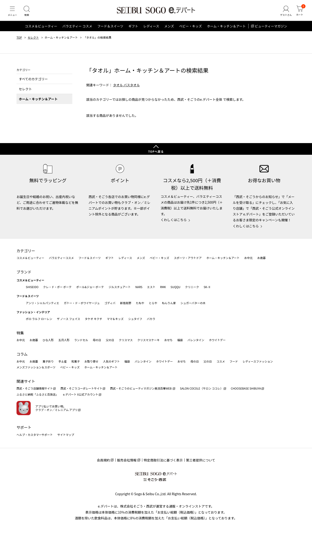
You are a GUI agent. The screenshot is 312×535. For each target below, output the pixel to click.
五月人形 (64, 340)
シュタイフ (135, 319)
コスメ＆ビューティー (41, 29)
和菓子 (75, 361)
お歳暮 (261, 258)
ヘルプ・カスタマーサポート (35, 435)
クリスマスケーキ (148, 340)
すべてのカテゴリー (33, 81)
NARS (139, 287)
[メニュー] (13, 13)
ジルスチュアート (120, 287)
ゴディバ (109, 303)
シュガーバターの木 (193, 303)
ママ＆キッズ (115, 319)
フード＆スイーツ (110, 29)
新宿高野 (125, 303)
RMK (163, 287)
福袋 (180, 340)
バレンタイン (195, 340)
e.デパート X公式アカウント (80, 394)
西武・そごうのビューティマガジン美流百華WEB (141, 388)
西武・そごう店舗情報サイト (35, 388)
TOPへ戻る (156, 151)
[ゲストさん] (285, 13)
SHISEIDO (32, 287)
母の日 (97, 340)
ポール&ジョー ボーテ (90, 287)
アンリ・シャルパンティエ (42, 303)
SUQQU (175, 287)
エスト (151, 287)
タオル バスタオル (126, 87)
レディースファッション (257, 361)
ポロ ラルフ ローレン (39, 319)
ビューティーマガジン (271, 29)
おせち (168, 340)
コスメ (220, 361)
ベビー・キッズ (190, 29)
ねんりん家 (169, 303)
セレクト (33, 40)
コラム (22, 354)
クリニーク (192, 287)
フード (233, 361)
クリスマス (126, 340)
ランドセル (81, 340)
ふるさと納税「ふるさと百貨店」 (37, 394)
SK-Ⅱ (207, 287)
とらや (153, 303)
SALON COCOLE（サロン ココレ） (201, 388)
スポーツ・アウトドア (188, 258)
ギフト (133, 29)
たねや (140, 303)
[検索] (28, 13)
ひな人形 (48, 340)
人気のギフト (111, 361)
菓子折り (48, 361)
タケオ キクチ (93, 319)
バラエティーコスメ (61, 258)
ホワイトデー (217, 340)
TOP (19, 40)
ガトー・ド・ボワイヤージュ (82, 303)
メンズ (169, 29)
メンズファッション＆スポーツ (36, 367)
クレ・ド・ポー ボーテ (57, 287)
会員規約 (103, 460)
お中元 (248, 258)
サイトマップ (65, 435)
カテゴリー (26, 250)
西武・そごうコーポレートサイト (81, 388)
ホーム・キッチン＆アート (226, 29)
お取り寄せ (91, 361)
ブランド (24, 272)
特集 (20, 333)
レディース (151, 29)
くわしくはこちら (174, 220)
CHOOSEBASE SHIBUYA (246, 388)
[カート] (299, 13)
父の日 (110, 340)
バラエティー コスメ (77, 29)
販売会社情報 (126, 460)
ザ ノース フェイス (68, 319)
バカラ (151, 319)
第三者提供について (200, 460)
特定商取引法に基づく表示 (163, 460)
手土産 (62, 361)
